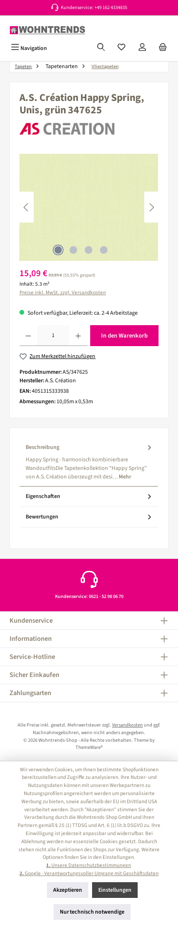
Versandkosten (127, 724)
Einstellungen (114, 890)
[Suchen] (101, 48)
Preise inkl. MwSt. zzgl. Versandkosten (62, 292)
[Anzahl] (53, 335)
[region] (89, 207)
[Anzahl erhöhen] (78, 335)
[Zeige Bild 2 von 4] (73, 250)
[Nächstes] (151, 207)
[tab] (88, 462)
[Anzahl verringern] (28, 335)
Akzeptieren (67, 890)
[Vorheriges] (26, 207)
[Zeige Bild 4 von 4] (104, 250)
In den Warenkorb (124, 335)
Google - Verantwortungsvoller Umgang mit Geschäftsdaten (89, 873)
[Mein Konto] (142, 48)
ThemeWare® (89, 747)
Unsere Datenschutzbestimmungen (88, 865)
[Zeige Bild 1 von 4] (58, 250)
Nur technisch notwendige (92, 912)
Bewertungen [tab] (89, 517)
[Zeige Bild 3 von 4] (89, 250)
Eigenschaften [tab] (89, 496)
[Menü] (29, 48)
